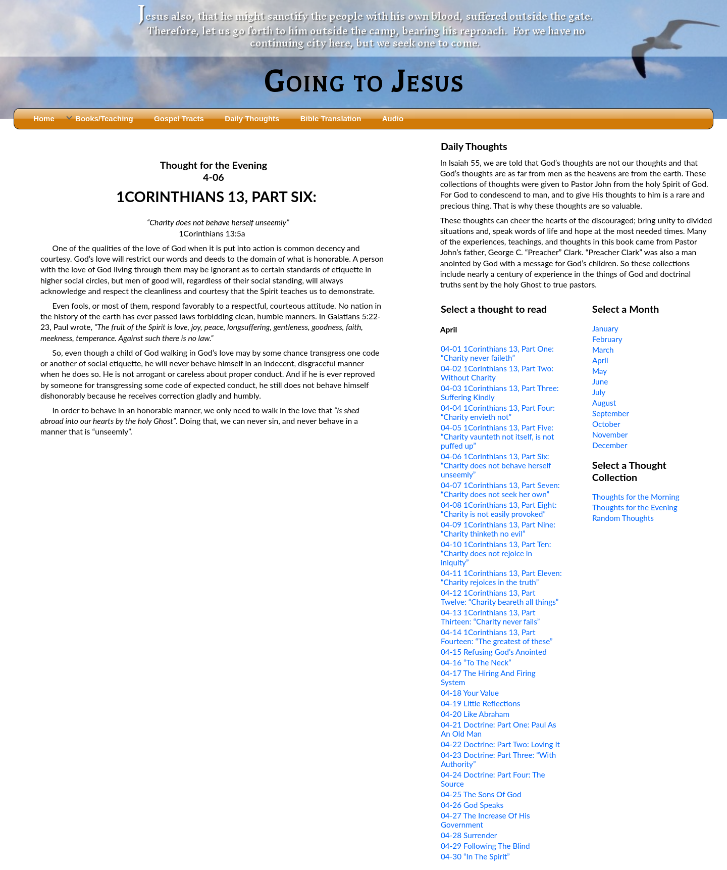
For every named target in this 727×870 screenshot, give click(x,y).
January (605, 328)
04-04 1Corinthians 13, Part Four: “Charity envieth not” (498, 412)
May (599, 370)
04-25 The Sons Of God (481, 794)
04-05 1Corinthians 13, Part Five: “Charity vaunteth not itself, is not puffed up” (497, 436)
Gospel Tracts (179, 118)
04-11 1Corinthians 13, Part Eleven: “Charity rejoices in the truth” (501, 577)
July (598, 392)
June (600, 381)
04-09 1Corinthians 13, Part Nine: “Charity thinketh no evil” (498, 529)
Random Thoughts (623, 517)
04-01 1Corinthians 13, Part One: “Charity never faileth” (497, 353)
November (610, 434)
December (610, 445)
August (604, 402)
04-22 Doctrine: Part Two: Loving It (500, 744)
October (606, 423)
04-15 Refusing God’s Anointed (494, 651)
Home (44, 118)
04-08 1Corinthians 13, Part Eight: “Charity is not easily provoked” (499, 509)
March (603, 349)
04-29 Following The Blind (485, 845)
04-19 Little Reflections (480, 703)
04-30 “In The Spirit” (475, 856)
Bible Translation (330, 118)
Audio (392, 118)
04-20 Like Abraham (475, 713)
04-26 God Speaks (472, 804)
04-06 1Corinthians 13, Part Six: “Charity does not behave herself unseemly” (496, 465)
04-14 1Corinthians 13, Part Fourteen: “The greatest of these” (497, 636)
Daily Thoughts (252, 118)
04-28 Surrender (469, 835)
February (607, 339)
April (600, 360)
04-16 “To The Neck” (476, 662)
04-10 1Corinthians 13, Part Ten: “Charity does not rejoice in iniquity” (496, 553)
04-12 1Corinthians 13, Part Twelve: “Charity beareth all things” (499, 597)
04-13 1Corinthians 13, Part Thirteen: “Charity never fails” (490, 617)
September (610, 413)
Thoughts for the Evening (635, 507)
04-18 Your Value (470, 692)
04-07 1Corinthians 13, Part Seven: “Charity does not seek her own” (500, 489)
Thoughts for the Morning (636, 496)
